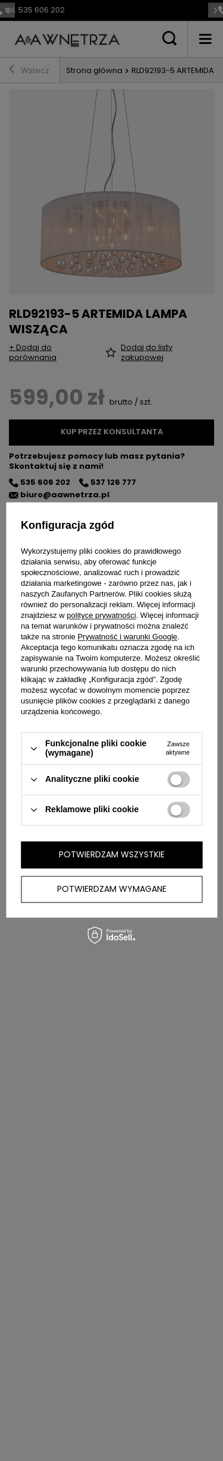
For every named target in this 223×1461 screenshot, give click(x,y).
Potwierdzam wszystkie (112, 854)
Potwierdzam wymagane (112, 889)
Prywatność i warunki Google (127, 637)
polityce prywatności (101, 615)
